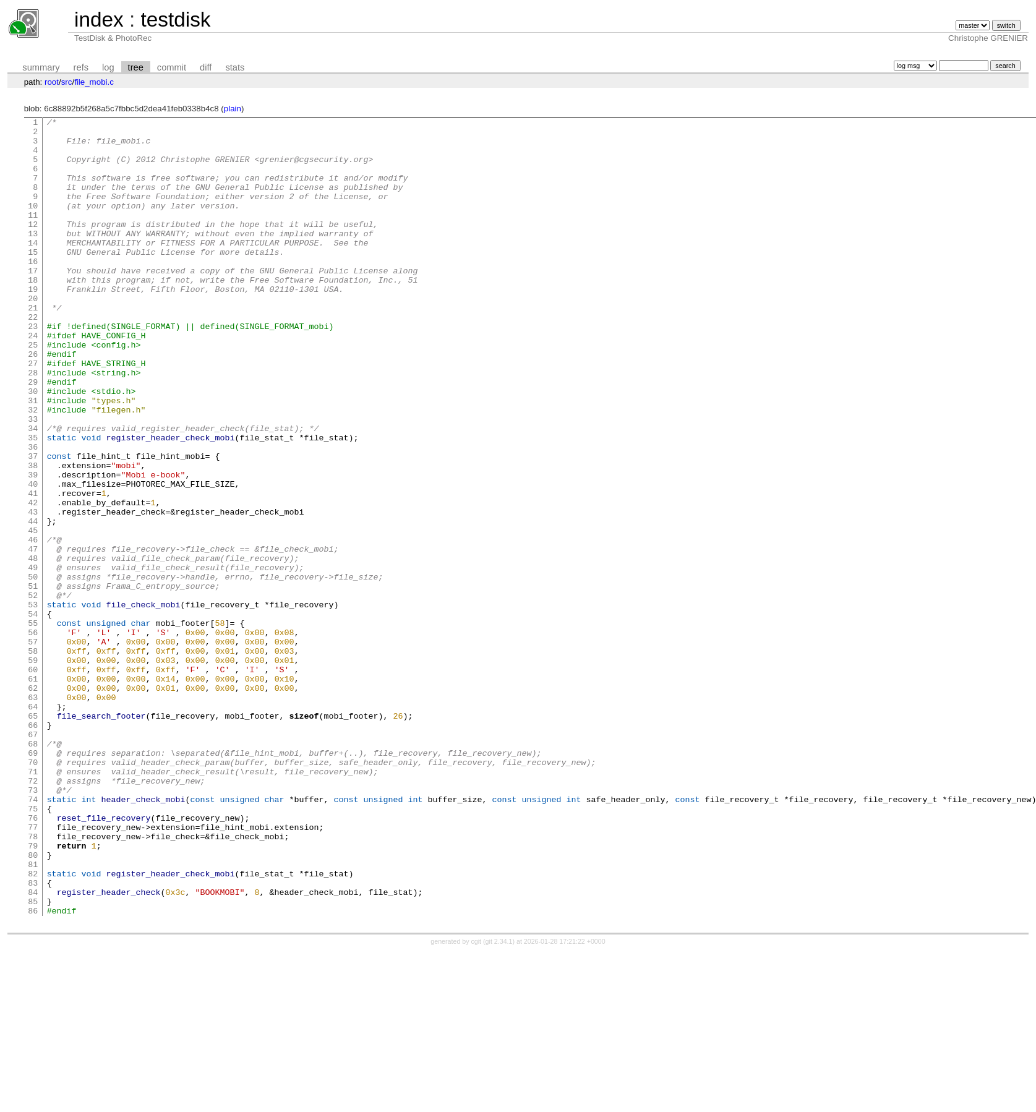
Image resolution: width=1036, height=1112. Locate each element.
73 (33, 925)
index (99, 19)
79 (33, 992)
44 (33, 602)
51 (33, 680)
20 (33, 335)
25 (33, 390)
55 (33, 724)
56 (33, 736)
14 (33, 268)
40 (33, 557)
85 (33, 1058)
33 (33, 479)
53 (33, 702)
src (66, 82)
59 (33, 769)
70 (33, 891)
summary (40, 67)
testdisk (175, 19)
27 (33, 413)
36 (33, 513)
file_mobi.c (94, 82)
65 (33, 836)
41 (33, 569)
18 (33, 313)
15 (33, 279)
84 (33, 1047)
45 (33, 613)
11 (33, 235)
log (108, 67)
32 (33, 468)
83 (33, 1036)
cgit (477, 1101)
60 (33, 780)
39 (33, 546)
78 (33, 980)
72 (33, 914)
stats (234, 67)
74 (33, 936)
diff (206, 67)
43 (33, 591)
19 (33, 324)
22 (33, 357)
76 (33, 958)
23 (33, 368)
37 (33, 524)
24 (33, 379)
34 (33, 491)
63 (33, 813)
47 (33, 635)
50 (33, 669)
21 (33, 346)
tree (135, 67)
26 (33, 402)
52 (33, 691)
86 (33, 1070)
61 (33, 791)
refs (81, 67)
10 (33, 223)
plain (232, 108)
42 (33, 580)
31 (33, 457)
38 (33, 535)
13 (33, 257)
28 (33, 424)
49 (33, 658)
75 (33, 947)
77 (33, 969)
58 (33, 758)
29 (33, 435)
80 (33, 1003)
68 (33, 869)
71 (33, 903)
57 (33, 747)
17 (33, 301)
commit (171, 67)
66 (33, 847)
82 (33, 1025)
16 (33, 290)
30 (33, 446)
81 (33, 1014)
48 (33, 646)
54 (33, 713)
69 (33, 880)
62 (33, 802)
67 (33, 858)
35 (33, 502)
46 (33, 624)
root (52, 82)
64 (33, 825)
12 (33, 246)
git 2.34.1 (499, 1101)
